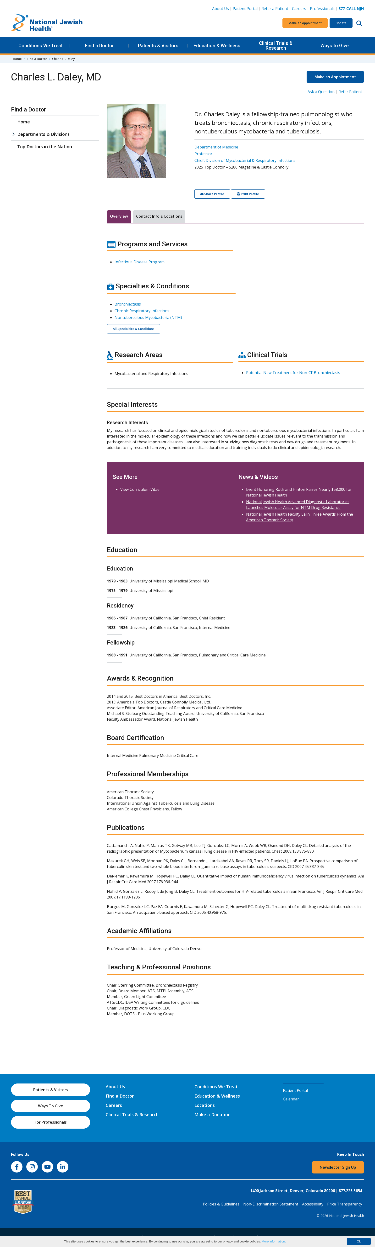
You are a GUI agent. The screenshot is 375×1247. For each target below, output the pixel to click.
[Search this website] (359, 23)
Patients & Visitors (158, 45)
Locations (204, 1105)
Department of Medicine (216, 147)
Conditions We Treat (40, 45)
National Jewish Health (346, 1215)
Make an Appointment (305, 23)
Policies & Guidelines (221, 1204)
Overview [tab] (119, 216)
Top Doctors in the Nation (44, 146)
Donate (341, 23)
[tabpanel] (235, 631)
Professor (203, 153)
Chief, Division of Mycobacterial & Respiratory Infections (244, 160)
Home (17, 59)
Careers (300, 8)
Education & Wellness (216, 45)
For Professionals (51, 1122)
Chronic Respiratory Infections (142, 310)
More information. (274, 1241)
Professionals (322, 8)
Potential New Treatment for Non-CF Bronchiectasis (293, 372)
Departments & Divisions (43, 134)
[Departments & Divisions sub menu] (13, 134)
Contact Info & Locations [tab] (159, 216)
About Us (220, 8)
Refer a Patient (274, 8)
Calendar (291, 1099)
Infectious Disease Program (140, 261)
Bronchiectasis (128, 304)
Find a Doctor (99, 45)
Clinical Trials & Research (275, 45)
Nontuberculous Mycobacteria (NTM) (148, 317)
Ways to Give (334, 45)
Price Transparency (344, 1204)
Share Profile (212, 194)
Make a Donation (212, 1114)
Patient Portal (245, 8)
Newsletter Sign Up (338, 1167)
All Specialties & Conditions (133, 329)
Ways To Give (50, 1106)
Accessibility (312, 1204)
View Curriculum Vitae (140, 489)
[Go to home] (47, 23)
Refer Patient (350, 91)
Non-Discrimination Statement (270, 1204)
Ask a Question (321, 91)
